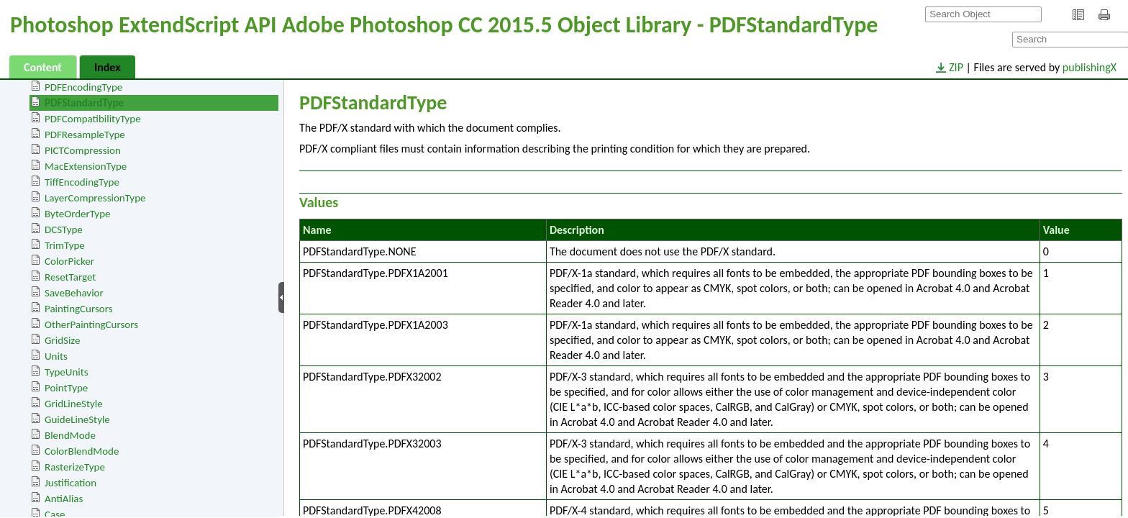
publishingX (1089, 67)
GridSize (62, 340)
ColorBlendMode (82, 451)
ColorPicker (69, 261)
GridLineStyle (74, 403)
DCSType (64, 229)
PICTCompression (83, 150)
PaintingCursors (79, 308)
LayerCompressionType (95, 197)
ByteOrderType (78, 213)
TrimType (65, 245)
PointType (66, 387)
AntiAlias (64, 498)
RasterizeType (75, 466)
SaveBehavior (74, 292)
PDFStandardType (84, 102)
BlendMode (70, 435)
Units (56, 356)
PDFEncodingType (83, 87)
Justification (70, 482)
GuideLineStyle (77, 419)
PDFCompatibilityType (93, 118)
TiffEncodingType (82, 182)
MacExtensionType (86, 166)
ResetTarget (70, 277)
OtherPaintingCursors (91, 324)
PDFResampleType (85, 134)
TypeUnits (66, 371)
